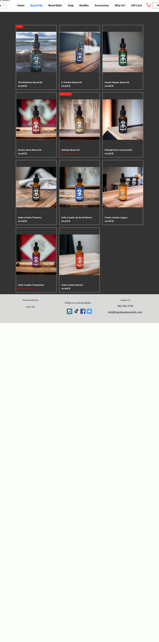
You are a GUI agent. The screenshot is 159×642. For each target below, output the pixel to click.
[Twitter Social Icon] (89, 311)
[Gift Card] (30, 307)
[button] (148, 5)
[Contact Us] (125, 300)
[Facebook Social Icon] (82, 311)
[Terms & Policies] (30, 300)
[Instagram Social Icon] (69, 311)
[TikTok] (76, 311)
